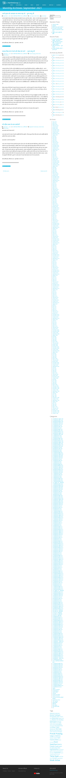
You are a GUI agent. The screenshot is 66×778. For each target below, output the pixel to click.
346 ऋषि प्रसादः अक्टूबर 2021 (57, 677)
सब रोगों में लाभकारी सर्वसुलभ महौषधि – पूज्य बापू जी (57, 40)
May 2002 (54, 356)
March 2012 (54, 296)
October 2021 (55, 147)
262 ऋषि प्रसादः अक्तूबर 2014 (57, 575)
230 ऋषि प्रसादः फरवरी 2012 (57, 534)
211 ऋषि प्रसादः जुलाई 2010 (57, 511)
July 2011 (54, 305)
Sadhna (44, 5)
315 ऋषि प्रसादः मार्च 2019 (57, 644)
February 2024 (55, 125)
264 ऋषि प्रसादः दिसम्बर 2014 (57, 577)
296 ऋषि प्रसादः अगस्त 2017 (57, 619)
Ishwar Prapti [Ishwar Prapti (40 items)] (55, 727)
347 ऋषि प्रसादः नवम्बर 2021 (57, 679)
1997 (53, 112)
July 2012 (54, 291)
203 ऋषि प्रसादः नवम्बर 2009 (57, 500)
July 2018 (54, 198)
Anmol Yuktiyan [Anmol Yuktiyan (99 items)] (55, 715)
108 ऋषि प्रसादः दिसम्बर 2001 (57, 469)
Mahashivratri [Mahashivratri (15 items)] (52, 729)
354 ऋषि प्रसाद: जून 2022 (57, 684)
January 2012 (55, 298)
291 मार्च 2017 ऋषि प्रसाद (57, 612)
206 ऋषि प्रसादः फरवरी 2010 (57, 504)
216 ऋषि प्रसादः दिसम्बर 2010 (57, 517)
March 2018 (54, 203)
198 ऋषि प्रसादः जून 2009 (57, 494)
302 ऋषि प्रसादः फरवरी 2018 (57, 627)
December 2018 (55, 192)
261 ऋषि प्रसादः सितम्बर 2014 (57, 573)
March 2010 (54, 326)
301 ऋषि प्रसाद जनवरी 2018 (57, 625)
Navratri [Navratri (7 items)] (60, 730)
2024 (53, 55)
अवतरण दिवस (54, 702)
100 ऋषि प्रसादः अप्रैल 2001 (57, 460)
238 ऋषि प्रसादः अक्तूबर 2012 (57, 545)
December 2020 (55, 161)
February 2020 (55, 174)
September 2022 (55, 133)
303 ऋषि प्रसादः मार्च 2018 (57, 628)
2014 (53, 81)
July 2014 (54, 261)
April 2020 (54, 171)
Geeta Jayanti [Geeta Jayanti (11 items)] (52, 725)
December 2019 (55, 176)
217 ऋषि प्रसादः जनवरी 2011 (57, 519)
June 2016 (54, 231)
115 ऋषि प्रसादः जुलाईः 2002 (57, 478)
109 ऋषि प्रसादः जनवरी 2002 (57, 471)
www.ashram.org (21, 771)
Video (32, 5)
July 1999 (54, 393)
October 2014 (55, 257)
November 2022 (55, 131)
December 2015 (55, 239)
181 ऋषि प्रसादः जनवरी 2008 (57, 486)
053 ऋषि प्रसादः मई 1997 (57, 428)
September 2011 (55, 302)
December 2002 (55, 347)
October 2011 (55, 301)
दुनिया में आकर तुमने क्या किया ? (57, 27)
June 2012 (54, 292)
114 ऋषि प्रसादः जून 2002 (57, 477)
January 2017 (55, 222)
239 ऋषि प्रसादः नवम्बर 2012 (57, 546)
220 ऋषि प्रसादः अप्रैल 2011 (57, 523)
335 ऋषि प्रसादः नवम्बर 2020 (57, 664)
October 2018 (55, 194)
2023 (53, 57)
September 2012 (55, 288)
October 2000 (55, 378)
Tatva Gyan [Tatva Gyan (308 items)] (54, 756)
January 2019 (55, 190)
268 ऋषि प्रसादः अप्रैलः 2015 (57, 582)
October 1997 (55, 399)
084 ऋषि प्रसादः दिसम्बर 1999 (57, 444)
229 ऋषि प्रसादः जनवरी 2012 (57, 533)
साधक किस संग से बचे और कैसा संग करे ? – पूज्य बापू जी (18, 51)
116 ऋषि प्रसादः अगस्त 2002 (57, 480)
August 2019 (55, 181)
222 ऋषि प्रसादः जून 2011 (57, 525)
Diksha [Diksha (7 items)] (57, 722)
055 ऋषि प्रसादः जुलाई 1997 (57, 429)
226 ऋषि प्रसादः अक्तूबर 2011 (57, 530)
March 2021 (54, 157)
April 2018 (54, 202)
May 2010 (54, 323)
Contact (9, 771)
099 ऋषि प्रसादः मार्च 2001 (57, 459)
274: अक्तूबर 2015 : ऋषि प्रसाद (58, 590)
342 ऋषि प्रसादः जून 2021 (57, 672)
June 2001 (54, 369)
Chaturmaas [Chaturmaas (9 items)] (59, 721)
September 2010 (55, 318)
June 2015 (54, 246)
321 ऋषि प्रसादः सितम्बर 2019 (57, 651)
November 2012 (55, 285)
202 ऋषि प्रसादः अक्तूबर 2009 (57, 499)
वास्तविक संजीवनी (55, 44)
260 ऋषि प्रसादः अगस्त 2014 (57, 572)
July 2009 (54, 336)
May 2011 (54, 308)
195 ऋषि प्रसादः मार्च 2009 (57, 490)
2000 (53, 104)
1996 (53, 115)
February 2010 (55, 327)
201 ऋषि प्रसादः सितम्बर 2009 (57, 498)
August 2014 (55, 259)
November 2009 (55, 331)
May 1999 (54, 396)
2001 (53, 102)
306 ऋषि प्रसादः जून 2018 (57, 632)
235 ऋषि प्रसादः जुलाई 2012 (57, 541)
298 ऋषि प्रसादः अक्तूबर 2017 (57, 621)
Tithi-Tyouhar (55, 701)
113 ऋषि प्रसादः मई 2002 (57, 476)
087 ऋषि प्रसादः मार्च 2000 (57, 447)
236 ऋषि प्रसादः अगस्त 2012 (57, 542)
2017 (53, 73)
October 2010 (55, 317)
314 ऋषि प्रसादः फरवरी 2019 (57, 642)
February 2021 (55, 158)
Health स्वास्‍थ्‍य (55, 692)
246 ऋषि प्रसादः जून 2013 (57, 554)
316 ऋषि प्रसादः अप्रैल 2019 (57, 645)
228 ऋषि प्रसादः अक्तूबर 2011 (57, 532)
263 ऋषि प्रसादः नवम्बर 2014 (57, 576)
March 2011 (54, 310)
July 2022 (54, 136)
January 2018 (55, 206)
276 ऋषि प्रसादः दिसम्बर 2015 (57, 593)
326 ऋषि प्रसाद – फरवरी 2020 (57, 658)
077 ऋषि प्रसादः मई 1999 (57, 435)
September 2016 (55, 227)
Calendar (59, 5)
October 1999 (55, 389)
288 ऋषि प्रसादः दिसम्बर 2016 (57, 608)
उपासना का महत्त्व (55, 24)
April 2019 (54, 187)
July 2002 (54, 353)
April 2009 (54, 340)
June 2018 (54, 200)
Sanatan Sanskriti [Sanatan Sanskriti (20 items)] (53, 738)
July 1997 (54, 402)
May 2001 (54, 370)
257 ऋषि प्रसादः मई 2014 (57, 568)
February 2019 (55, 189)
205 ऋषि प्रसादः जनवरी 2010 (57, 503)
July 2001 (54, 367)
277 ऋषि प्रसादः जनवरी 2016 (57, 594)
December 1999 (55, 387)
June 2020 (54, 168)
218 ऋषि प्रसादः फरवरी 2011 (57, 520)
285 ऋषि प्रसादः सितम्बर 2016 (57, 605)
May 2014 (54, 263)
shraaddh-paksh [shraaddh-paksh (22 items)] (58, 746)
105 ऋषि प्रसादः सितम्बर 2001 (57, 465)
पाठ (53, 707)
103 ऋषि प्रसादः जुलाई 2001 (57, 464)
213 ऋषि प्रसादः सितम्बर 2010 (57, 513)
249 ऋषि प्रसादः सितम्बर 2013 (57, 558)
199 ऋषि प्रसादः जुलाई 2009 (57, 495)
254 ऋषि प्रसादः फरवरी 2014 (57, 564)
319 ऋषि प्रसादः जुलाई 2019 (57, 649)
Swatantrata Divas (56, 699)
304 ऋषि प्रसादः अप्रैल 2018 (57, 629)
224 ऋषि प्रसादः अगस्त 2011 (57, 528)
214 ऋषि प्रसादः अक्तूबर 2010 (57, 515)
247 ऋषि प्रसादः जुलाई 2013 (57, 555)
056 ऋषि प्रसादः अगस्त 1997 (57, 430)
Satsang (54, 693)
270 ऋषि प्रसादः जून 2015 (57, 585)
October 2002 (55, 349)
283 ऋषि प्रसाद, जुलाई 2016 (57, 602)
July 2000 (54, 379)
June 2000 (54, 380)
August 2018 (55, 197)
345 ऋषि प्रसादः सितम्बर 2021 (17, 16)
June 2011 (54, 306)
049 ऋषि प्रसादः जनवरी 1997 (57, 422)
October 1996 (55, 413)
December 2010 (55, 314)
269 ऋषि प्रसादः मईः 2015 (57, 584)
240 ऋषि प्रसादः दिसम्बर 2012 (57, 547)
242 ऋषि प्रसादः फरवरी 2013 (57, 550)
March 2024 (54, 124)
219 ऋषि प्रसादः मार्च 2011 (57, 521)
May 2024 (54, 121)
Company (5, 771)
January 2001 (55, 375)
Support (13, 771)
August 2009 (55, 335)
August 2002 (55, 352)
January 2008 (55, 345)
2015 (53, 78)
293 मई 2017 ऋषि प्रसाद (56, 615)
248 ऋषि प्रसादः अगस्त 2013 (57, 556)
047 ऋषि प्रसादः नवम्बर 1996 (57, 420)
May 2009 (54, 339)
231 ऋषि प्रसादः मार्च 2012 (57, 536)
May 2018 (54, 201)
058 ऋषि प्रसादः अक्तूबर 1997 (57, 433)
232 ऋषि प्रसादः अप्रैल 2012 (57, 537)
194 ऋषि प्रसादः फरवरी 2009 (57, 489)
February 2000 (55, 386)
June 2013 (54, 278)
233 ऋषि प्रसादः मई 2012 (57, 538)
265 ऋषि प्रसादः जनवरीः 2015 (57, 578)
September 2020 (55, 164)
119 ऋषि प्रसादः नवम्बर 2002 (57, 484)
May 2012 (54, 293)
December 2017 (55, 207)
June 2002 (54, 354)
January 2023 (55, 128)
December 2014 (55, 254)
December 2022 (55, 129)
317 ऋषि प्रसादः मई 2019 (57, 646)
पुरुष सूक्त (54, 25)
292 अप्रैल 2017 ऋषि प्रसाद (57, 614)
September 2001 (55, 366)
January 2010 (55, 328)
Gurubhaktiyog (55, 690)
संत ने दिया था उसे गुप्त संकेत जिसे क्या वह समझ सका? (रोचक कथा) (57, 30)
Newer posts (44, 171)
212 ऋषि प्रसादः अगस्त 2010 (57, 512)
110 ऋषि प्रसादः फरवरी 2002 (57, 472)
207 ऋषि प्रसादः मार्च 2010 (57, 506)
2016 (53, 76)
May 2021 (54, 154)
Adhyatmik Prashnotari (33, 126)
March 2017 (54, 219)
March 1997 (54, 406)
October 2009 (55, 332)
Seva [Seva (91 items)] (56, 740)
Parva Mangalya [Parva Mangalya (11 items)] (59, 731)
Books (38, 5)
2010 (53, 91)
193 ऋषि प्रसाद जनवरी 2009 (57, 487)
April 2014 (54, 265)
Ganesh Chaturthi (56, 689)
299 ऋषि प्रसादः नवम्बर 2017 (57, 623)
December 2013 (55, 270)
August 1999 (55, 392)
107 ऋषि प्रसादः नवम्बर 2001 (57, 468)
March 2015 (54, 250)
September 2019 (55, 180)
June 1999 (54, 395)
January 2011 (55, 313)
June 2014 (54, 262)
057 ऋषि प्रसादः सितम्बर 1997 (57, 431)
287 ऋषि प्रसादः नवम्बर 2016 (57, 607)
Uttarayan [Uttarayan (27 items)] (54, 758)
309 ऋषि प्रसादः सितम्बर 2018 (57, 636)
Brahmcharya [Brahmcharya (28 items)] (53, 721)
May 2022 (54, 138)
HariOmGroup (54, 770)
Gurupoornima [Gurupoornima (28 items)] (59, 725)
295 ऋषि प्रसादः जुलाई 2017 (57, 618)
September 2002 (55, 350)
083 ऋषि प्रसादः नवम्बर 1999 (57, 443)
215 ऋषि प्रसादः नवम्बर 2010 (57, 516)
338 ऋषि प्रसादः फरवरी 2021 (57, 667)
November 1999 (55, 388)
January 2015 (55, 253)
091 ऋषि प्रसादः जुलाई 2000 (57, 452)
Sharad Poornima (56, 696)
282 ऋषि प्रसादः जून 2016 (57, 601)
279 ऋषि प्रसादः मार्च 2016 (57, 597)
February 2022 (55, 142)
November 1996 (55, 412)
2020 (53, 65)
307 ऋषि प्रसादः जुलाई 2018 (57, 633)
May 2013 (54, 279)
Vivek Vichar (36, 16)
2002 (53, 99)
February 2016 (55, 236)
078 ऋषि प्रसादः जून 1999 (57, 437)
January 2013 (55, 283)
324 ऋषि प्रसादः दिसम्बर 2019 (57, 655)
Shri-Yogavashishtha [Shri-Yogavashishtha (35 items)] (55, 748)
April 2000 (54, 383)
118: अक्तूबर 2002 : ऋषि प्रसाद (58, 482)
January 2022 (55, 144)
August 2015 (55, 244)
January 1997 (55, 409)
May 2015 (54, 248)
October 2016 (55, 226)
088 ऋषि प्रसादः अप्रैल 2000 (57, 448)
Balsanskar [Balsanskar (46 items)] (55, 718)
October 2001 (55, 365)
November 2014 (55, 255)
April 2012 (54, 294)
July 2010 (54, 321)
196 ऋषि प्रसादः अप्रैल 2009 (57, 491)
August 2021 (55, 150)
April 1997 (54, 405)
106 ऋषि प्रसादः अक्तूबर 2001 (57, 467)
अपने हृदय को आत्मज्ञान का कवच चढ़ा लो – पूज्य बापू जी (18, 13)
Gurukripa (44, 16)
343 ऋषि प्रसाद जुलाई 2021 (57, 673)
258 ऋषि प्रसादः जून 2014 (57, 569)
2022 (53, 60)
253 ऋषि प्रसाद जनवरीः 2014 (57, 563)
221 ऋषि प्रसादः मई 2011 (57, 524)
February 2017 (55, 220)
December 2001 (55, 362)
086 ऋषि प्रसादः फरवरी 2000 (57, 446)
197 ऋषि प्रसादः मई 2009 (57, 493)
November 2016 (55, 224)
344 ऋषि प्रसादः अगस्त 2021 (57, 675)
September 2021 (55, 149)
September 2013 (55, 274)
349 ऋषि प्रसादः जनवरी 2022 (57, 681)
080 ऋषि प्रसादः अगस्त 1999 (57, 439)
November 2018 (55, 193)
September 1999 (55, 391)
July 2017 (54, 214)
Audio (27, 5)
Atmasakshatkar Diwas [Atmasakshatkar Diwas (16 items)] (54, 716)
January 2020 (55, 175)
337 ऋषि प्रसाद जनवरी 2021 (57, 666)
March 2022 (54, 141)
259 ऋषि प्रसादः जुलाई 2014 (57, 571)
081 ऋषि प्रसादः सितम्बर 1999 (57, 441)
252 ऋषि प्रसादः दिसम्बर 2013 (57, 562)
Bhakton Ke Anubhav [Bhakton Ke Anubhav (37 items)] (57, 720)
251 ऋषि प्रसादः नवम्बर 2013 (57, 560)
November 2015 (55, 240)
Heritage (51, 5)
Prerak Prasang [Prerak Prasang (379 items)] (56, 733)
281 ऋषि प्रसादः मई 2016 (57, 599)
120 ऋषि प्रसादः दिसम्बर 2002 (57, 485)
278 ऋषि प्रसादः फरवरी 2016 (57, 595)
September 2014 (55, 258)
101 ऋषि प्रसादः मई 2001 (57, 461)
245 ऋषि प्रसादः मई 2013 (57, 552)
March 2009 (54, 341)
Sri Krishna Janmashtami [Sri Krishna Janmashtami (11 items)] (57, 751)
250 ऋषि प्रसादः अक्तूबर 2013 (57, 559)
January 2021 (55, 159)
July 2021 (54, 151)
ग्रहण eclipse (54, 705)
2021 (53, 63)
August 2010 (55, 319)
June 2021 (54, 153)
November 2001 (55, 363)
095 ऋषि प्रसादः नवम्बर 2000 (57, 455)
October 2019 (55, 179)
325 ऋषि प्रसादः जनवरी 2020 (57, 657)
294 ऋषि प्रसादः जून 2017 (57, 616)
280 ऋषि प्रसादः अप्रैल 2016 (57, 598)
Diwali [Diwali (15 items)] (60, 722)
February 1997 (55, 408)
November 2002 (55, 348)
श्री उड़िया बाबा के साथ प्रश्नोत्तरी (11, 124)
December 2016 (55, 223)
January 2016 (55, 237)
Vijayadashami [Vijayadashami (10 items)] (60, 758)
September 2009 (55, 334)
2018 (53, 70)
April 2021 (54, 155)
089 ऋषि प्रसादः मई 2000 (57, 450)
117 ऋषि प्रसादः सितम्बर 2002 (57, 481)
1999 (53, 107)
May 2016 (54, 232)
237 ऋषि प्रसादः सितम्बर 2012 (57, 543)
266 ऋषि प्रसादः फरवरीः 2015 (57, 580)
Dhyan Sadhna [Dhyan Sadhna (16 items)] (53, 722)
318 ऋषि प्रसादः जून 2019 (57, 647)
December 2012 (55, 284)
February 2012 (55, 297)
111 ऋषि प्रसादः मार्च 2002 (57, 473)
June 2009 (54, 337)
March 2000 (54, 384)
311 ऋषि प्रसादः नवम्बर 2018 (57, 638)
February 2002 (55, 360)
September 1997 (55, 400)
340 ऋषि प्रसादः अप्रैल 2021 (57, 670)
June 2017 (54, 215)
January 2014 (55, 268)
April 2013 (54, 280)
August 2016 (55, 228)
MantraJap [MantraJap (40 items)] (59, 729)
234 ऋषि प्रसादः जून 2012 (57, 539)
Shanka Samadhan (56, 694)
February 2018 (55, 205)
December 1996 (55, 410)
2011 (53, 89)
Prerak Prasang (32, 53)
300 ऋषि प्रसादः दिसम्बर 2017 (57, 624)
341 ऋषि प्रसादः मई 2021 (57, 671)
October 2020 (55, 163)
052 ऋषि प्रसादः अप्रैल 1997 (57, 426)
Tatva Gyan (31, 16)
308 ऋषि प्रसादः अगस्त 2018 (57, 634)
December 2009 (55, 330)
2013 (53, 83)
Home (12, 5)
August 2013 (55, 275)
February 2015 (55, 252)
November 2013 (55, 271)
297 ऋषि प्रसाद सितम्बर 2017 (57, 620)
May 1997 (54, 404)
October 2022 (55, 132)
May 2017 (54, 216)
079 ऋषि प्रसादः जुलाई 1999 (57, 438)
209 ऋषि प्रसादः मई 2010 (57, 508)
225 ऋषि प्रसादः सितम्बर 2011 (57, 529)
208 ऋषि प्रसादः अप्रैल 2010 (57, 507)
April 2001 (54, 371)
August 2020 (55, 166)
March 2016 (54, 235)
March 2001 (54, 373)
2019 (53, 68)
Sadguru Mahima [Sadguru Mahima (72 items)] (55, 736)
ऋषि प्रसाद (25, 16)
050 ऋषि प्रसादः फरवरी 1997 (57, 424)
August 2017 (55, 213)
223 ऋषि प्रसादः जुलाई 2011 (57, 526)
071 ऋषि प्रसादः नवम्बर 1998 (57, 434)
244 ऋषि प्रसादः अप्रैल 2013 (57, 551)
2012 (53, 86)
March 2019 (54, 188)
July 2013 (54, 276)
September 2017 (55, 211)
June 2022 (54, 137)
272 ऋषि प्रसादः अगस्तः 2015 (57, 588)
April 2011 (54, 309)
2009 (53, 94)
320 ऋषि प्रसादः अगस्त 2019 (57, 650)
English (53, 688)
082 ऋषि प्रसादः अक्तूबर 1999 (57, 442)
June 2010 (54, 322)
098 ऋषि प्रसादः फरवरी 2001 (57, 458)
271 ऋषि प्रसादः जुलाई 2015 (57, 586)
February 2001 (55, 374)
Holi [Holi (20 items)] (51, 727)
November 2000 (55, 376)
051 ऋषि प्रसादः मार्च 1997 (57, 425)
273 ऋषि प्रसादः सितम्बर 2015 (57, 589)
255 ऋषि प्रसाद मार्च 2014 (57, 565)
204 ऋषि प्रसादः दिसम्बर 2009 (57, 502)
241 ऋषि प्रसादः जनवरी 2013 (57, 549)
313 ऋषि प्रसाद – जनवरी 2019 (57, 641)
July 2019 (54, 183)
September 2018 (55, 196)
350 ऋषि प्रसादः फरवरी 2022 (57, 683)
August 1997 (55, 401)
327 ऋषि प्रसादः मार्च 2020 (57, 659)
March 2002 (54, 358)
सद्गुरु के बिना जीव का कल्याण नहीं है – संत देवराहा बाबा (57, 42)
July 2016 (54, 229)
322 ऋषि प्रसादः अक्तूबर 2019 (57, 653)
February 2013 (55, 281)
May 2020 (54, 170)
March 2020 (54, 172)
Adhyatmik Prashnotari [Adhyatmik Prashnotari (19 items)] (55, 713)
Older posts (6, 171)
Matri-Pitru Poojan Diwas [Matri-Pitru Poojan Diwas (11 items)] (54, 730)
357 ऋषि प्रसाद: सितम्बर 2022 (57, 685)
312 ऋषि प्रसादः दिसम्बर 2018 (57, 640)
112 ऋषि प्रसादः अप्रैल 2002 (57, 474)
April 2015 (54, 249)
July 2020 (54, 167)
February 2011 (55, 311)
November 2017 (55, 209)
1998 (53, 109)
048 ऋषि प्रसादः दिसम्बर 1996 (57, 421)
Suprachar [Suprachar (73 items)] (57, 752)
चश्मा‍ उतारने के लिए (55, 706)
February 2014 (55, 267)
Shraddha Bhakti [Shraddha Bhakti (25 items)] (54, 748)
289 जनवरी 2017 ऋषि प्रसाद (57, 610)
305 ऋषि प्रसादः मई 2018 (57, 631)
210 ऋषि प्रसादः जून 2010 (57, 510)
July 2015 (54, 245)
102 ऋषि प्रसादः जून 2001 (57, 463)
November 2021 (55, 146)
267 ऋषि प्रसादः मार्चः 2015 (57, 581)
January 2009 (55, 344)
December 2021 (55, 145)
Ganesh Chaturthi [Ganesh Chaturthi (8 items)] (53, 724)
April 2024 (54, 123)
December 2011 (55, 300)
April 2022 (54, 140)
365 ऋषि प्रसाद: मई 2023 (57, 686)
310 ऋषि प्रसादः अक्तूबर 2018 (57, 637)
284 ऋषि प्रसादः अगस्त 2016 (57, 603)
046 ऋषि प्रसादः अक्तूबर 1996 (57, 418)
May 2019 (54, 185)
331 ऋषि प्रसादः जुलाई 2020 (57, 663)
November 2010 (55, 315)
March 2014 (54, 266)
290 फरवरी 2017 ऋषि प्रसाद (57, 611)
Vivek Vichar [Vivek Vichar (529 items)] (55, 760)
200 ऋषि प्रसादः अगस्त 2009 (57, 497)
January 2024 (55, 127)
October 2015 (55, 241)
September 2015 (55, 242)
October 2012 (55, 287)
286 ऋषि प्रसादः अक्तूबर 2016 (57, 606)
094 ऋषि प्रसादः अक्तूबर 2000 (57, 454)
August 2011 (55, 304)
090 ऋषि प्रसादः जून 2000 (57, 451)
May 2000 (54, 382)
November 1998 (55, 397)
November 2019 (55, 177)
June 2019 (54, 184)
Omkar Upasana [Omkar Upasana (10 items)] (53, 731)
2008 (53, 96)
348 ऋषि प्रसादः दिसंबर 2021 (57, 680)
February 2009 (55, 343)
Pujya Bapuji (19, 5)
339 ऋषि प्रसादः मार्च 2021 (57, 668)
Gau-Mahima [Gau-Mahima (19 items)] (59, 724)
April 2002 (54, 357)
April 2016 (54, 233)
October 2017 (55, 210)
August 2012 (55, 289)
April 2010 (54, 324)
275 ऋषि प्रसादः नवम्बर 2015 (57, 591)
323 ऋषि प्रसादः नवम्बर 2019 (57, 654)
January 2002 (55, 361)
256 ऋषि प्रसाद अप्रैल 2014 (57, 567)
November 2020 (55, 162)
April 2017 (54, 218)
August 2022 (55, 134)
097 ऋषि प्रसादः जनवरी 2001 (57, 456)
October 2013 (55, 272)
